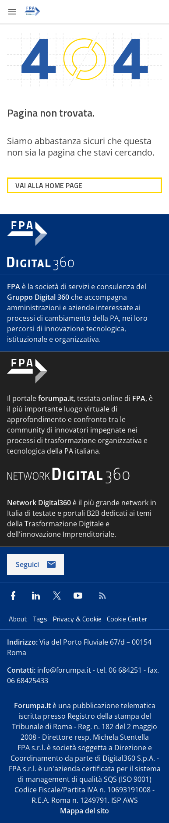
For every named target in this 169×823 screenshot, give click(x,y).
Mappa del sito (84, 811)
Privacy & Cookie (78, 619)
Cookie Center (127, 619)
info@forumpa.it (64, 670)
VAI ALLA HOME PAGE (48, 185)
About (19, 619)
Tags (40, 619)
